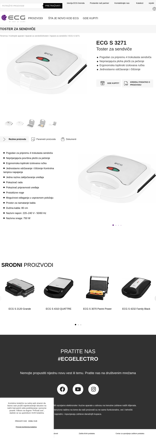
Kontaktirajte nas (122, 3)
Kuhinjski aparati (16, 36)
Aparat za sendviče (58, 36)
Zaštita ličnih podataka (87, 433)
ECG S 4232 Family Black (136, 309)
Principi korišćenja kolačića (26, 427)
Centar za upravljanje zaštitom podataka (130, 433)
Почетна (4, 36)
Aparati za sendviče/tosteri (37, 36)
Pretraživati (52, 6)
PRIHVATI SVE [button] (21, 421)
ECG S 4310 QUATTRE (58, 309)
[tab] (14, 139)
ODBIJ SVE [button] (32, 421)
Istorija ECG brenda (76, 3)
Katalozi (139, 3)
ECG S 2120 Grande (20, 309)
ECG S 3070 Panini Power (97, 309)
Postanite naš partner (99, 3)
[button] (113, 225)
